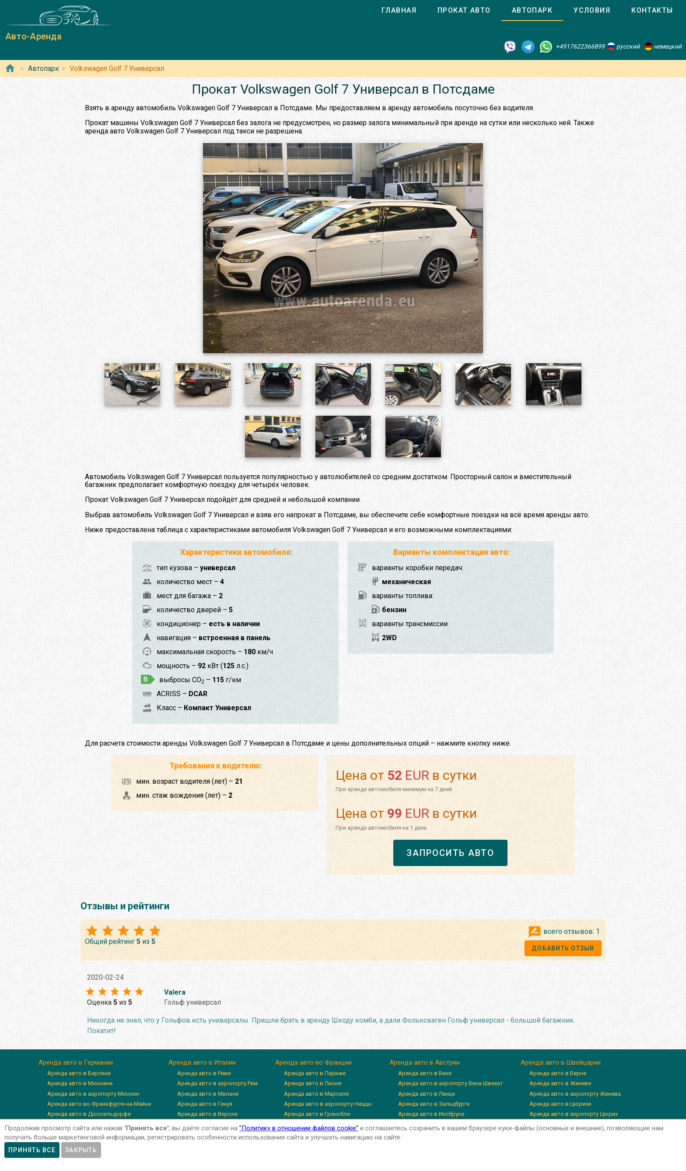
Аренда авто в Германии (75, 1062)
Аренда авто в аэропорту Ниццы (328, 1104)
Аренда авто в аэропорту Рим (217, 1083)
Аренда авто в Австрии (424, 1062)
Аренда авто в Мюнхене (79, 1083)
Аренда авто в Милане (207, 1093)
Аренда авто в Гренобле (317, 1114)
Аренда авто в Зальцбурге (433, 1104)
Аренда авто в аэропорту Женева (575, 1093)
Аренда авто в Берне (557, 1073)
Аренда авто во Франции (313, 1062)
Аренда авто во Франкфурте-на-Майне (99, 1104)
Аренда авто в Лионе (312, 1083)
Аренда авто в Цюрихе (560, 1104)
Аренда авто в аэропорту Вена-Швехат (450, 1083)
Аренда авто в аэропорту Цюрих (573, 1114)
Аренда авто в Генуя (204, 1104)
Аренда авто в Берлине (79, 1073)
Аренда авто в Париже (315, 1073)
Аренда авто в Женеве (560, 1083)
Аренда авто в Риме (204, 1073)
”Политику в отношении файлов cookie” (298, 1128)
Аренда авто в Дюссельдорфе (89, 1114)
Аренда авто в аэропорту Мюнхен (93, 1093)
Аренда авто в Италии (202, 1062)
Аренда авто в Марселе (316, 1093)
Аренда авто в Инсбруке (431, 1114)
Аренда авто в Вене (425, 1073)
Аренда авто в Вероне (207, 1114)
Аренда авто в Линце (426, 1093)
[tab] (399, 10)
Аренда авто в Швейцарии (561, 1062)
